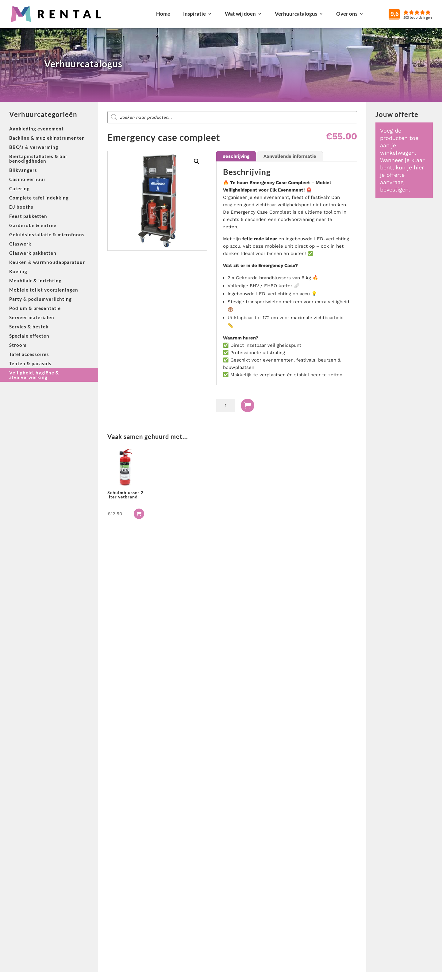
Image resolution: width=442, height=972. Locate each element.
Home (163, 13)
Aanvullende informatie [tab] (289, 156)
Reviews (424, 13)
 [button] (138, 513)
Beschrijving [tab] (235, 156)
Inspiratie (194, 13)
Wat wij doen (240, 13)
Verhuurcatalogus (296, 13)
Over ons (346, 13)
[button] (196, 161)
